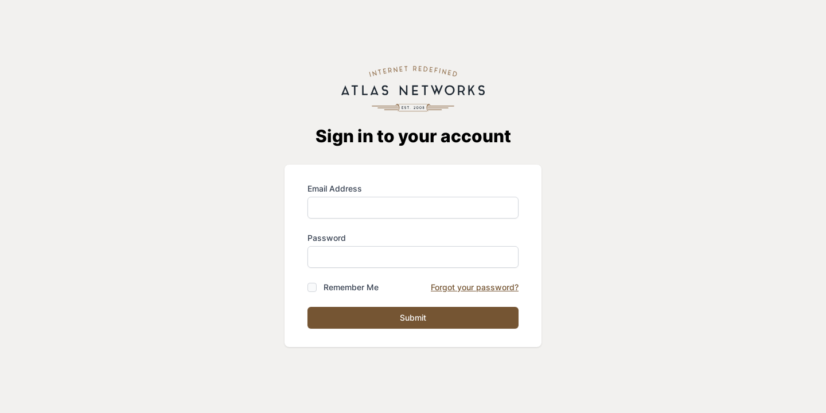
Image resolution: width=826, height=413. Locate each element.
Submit (413, 317)
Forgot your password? (475, 287)
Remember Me (351, 287)
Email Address (334, 188)
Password (326, 238)
